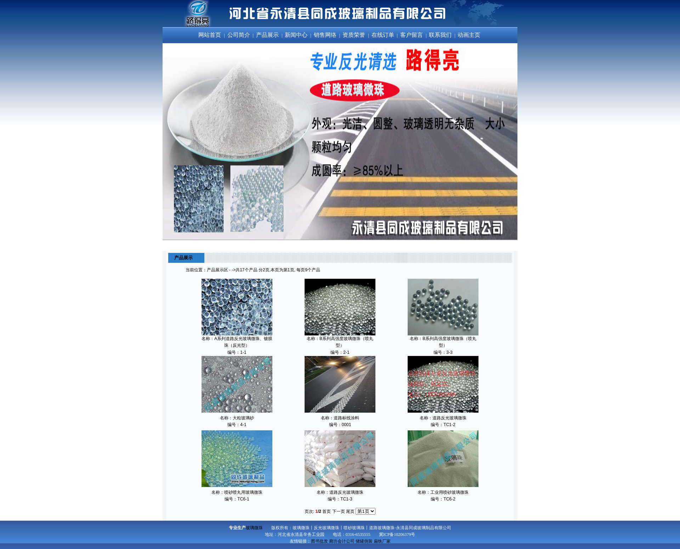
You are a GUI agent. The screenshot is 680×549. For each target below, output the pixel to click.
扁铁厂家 (382, 541)
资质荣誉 (354, 35)
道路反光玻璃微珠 (449, 417)
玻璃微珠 (254, 527)
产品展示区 (217, 269)
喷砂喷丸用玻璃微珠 (243, 492)
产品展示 (268, 35)
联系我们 (441, 35)
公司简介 (239, 35)
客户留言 (412, 35)
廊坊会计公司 (342, 541)
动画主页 (470, 35)
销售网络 (326, 35)
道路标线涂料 (346, 417)
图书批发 (319, 541)
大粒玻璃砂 (243, 417)
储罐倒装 (364, 541)
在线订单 (384, 35)
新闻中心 (297, 35)
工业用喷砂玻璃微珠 (449, 492)
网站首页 (210, 35)
